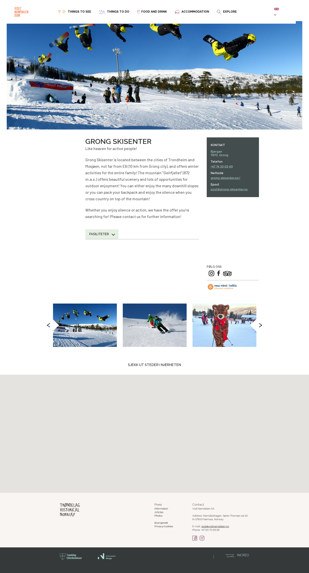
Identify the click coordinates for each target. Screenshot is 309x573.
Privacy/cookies (163, 526)
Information (161, 508)
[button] (186, 407)
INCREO (237, 555)
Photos (158, 515)
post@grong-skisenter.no (229, 189)
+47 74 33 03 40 (222, 166)
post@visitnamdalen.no (215, 526)
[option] (85, 325)
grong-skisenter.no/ (225, 178)
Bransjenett (161, 522)
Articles (158, 512)
